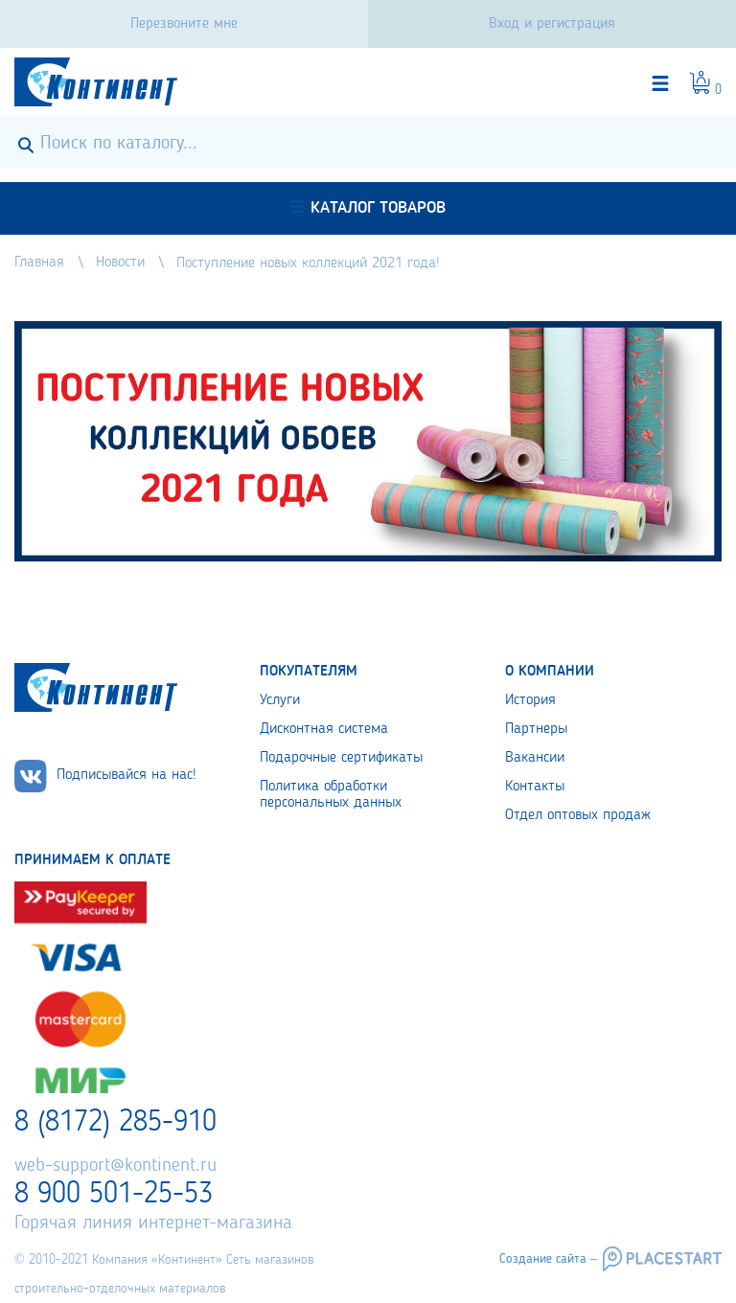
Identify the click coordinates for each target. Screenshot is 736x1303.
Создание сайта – (548, 1259)
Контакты (534, 786)
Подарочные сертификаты (341, 758)
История (530, 700)
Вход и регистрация (552, 24)
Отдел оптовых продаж (578, 815)
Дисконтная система (324, 729)
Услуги (280, 700)
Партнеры (536, 729)
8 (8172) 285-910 (115, 1123)
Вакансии (534, 758)
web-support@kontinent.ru (115, 1166)
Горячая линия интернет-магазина (153, 1223)
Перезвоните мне (184, 24)
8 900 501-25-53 (113, 1194)
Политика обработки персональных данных (331, 795)
